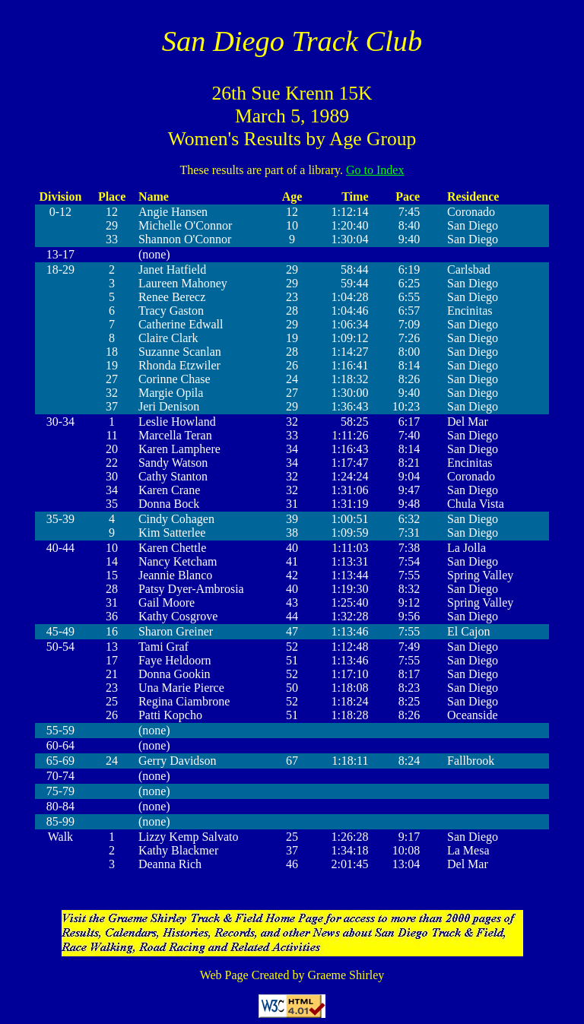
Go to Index (375, 169)
